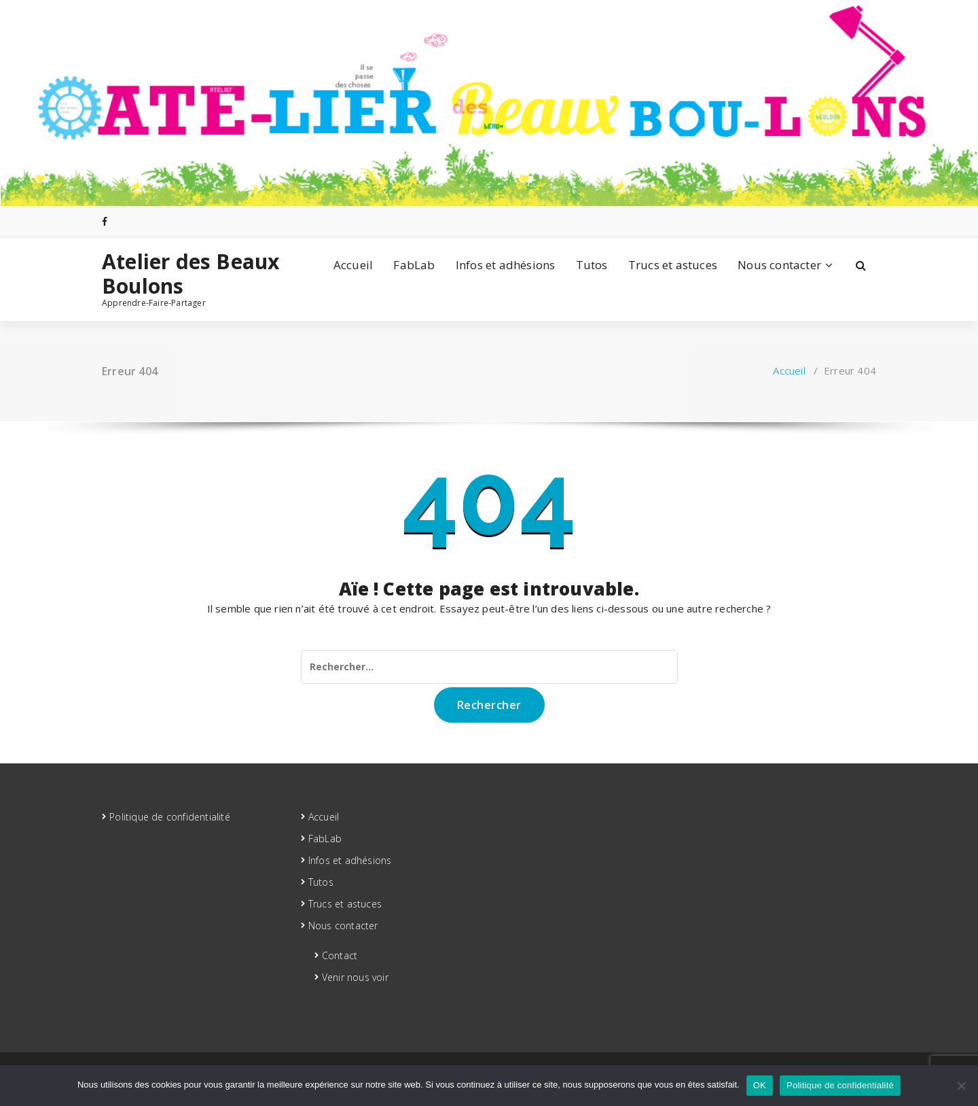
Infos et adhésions (506, 265)
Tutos (592, 265)
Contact (339, 955)
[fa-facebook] (104, 221)
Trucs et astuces (672, 265)
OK (759, 1085)
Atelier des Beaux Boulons (190, 273)
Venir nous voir (355, 977)
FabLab (414, 265)
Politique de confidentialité (169, 816)
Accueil (353, 265)
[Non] (961, 1085)
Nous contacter (779, 265)
